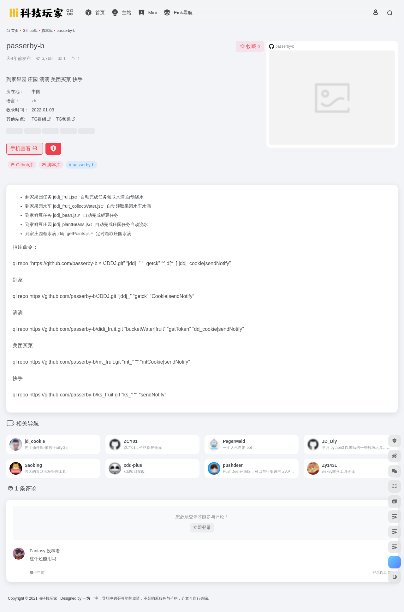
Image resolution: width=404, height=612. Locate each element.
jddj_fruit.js (63, 196)
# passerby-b (81, 164)
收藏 (250, 46)
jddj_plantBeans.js (71, 224)
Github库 (30, 30)
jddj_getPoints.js (73, 233)
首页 (15, 30)
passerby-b (84, 263)
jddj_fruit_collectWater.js (76, 206)
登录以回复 (381, 572)
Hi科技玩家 (48, 598)
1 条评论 (26, 488)
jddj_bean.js (65, 215)
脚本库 (47, 30)
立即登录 (202, 527)
